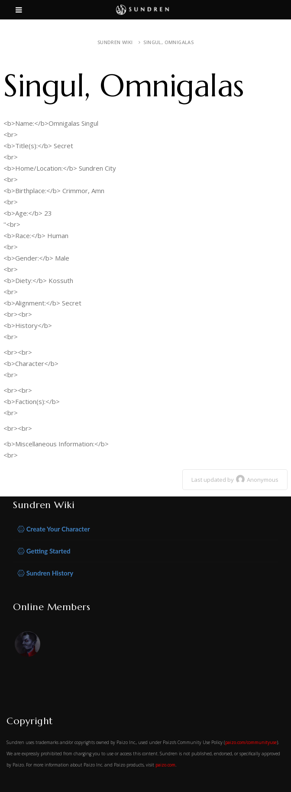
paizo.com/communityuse (251, 742)
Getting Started (44, 551)
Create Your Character (53, 529)
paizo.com (165, 765)
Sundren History (45, 573)
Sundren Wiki (115, 42)
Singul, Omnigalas (168, 42)
